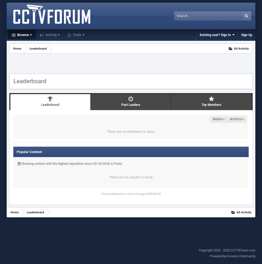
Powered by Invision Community (233, 256)
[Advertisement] (131, 64)
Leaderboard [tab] (50, 101)
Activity (52, 35)
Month (219, 119)
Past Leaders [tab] (131, 101)
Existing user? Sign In (217, 35)
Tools (78, 35)
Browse (24, 35)
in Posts (237, 119)
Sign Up (246, 35)
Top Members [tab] (211, 101)
